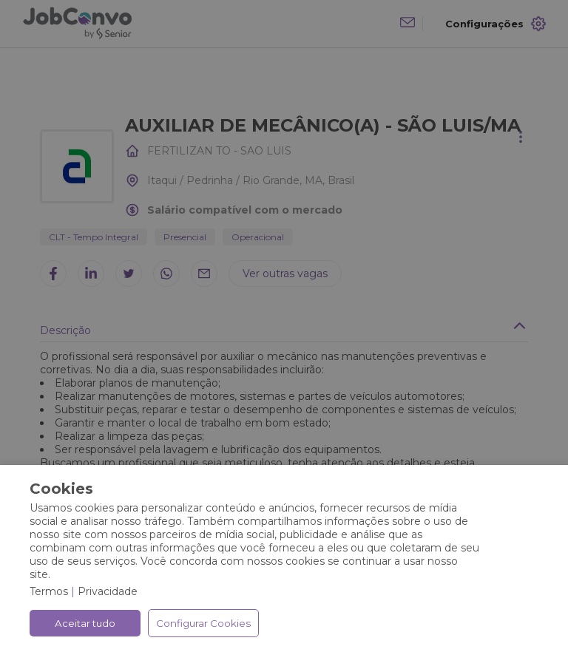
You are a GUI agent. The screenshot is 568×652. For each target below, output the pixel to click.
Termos (49, 591)
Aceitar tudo (85, 623)
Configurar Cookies (203, 623)
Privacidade (108, 591)
